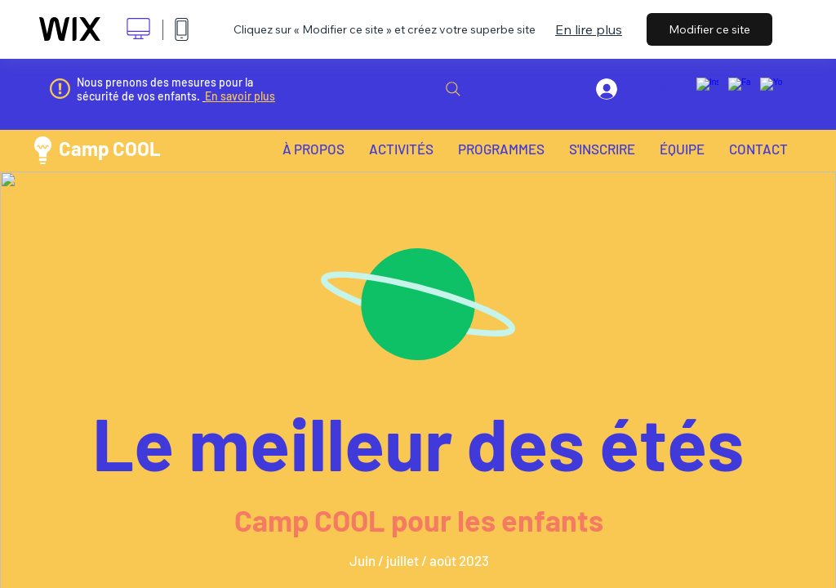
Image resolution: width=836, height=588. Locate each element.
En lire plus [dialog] (588, 29)
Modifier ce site (709, 29)
